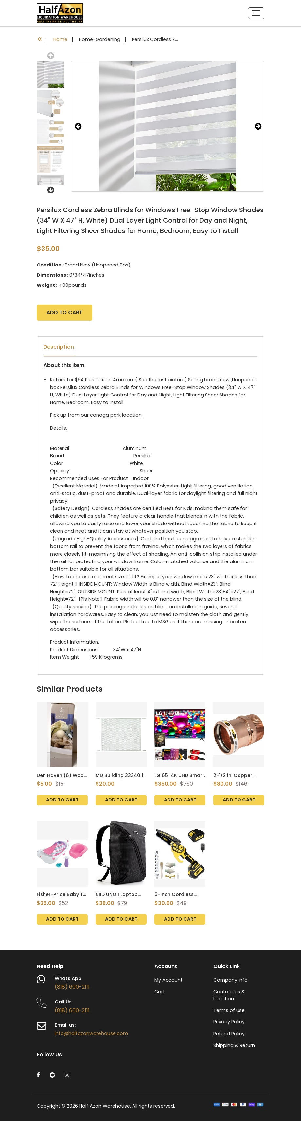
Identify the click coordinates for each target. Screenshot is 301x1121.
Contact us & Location (229, 995)
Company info (230, 980)
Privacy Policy (229, 1022)
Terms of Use (229, 1010)
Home (60, 39)
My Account (168, 980)
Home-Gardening (99, 39)
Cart (159, 991)
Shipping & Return (234, 1045)
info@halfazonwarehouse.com (91, 1033)
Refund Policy (229, 1033)
